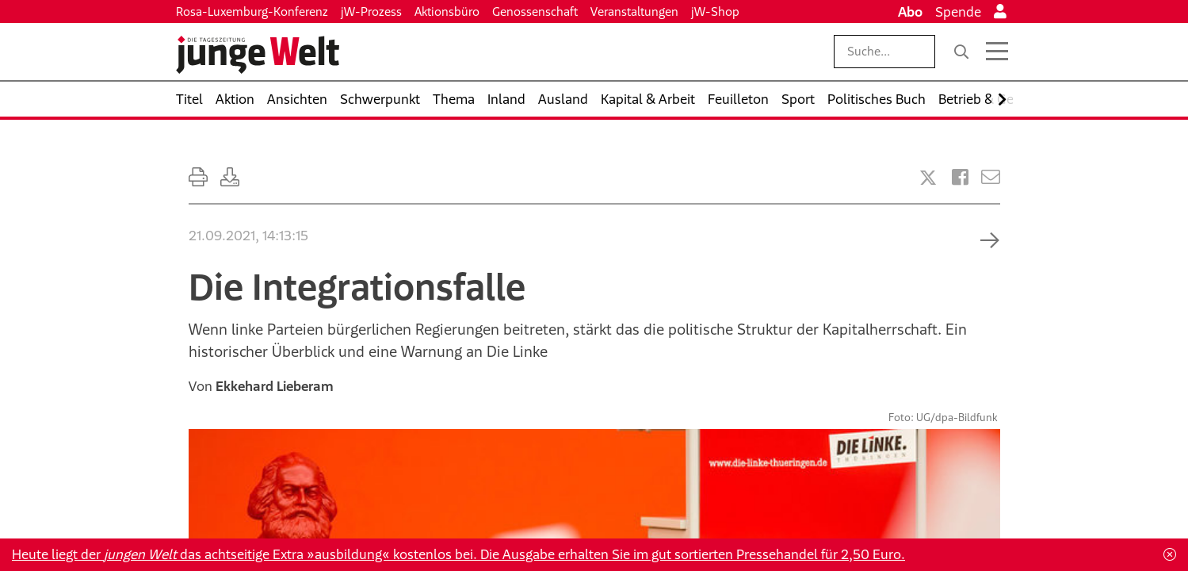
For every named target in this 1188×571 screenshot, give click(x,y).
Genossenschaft (535, 11)
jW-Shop (715, 11)
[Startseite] (257, 55)
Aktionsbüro (446, 11)
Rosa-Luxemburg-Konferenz (252, 11)
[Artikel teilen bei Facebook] (960, 177)
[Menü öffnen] (997, 51)
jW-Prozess (371, 11)
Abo (910, 12)
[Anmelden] (1000, 12)
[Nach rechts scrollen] (1002, 99)
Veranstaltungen (634, 11)
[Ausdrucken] (198, 177)
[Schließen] (1169, 555)
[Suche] (961, 51)
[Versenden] (990, 177)
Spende (958, 12)
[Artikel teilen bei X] (928, 178)
